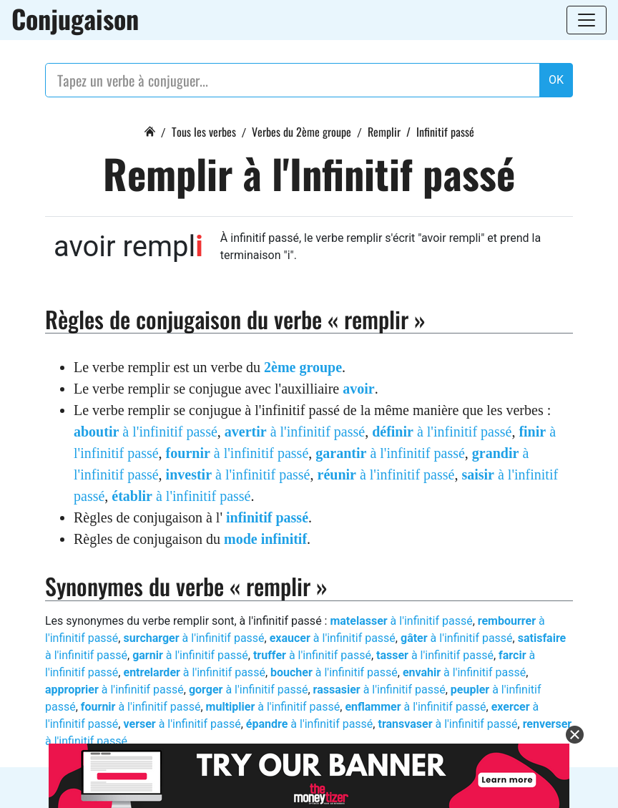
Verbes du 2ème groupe (301, 131)
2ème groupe (303, 367)
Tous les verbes (204, 131)
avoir (358, 388)
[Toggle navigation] (586, 20)
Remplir (384, 131)
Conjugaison (75, 18)
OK (556, 80)
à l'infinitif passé (145, 431)
